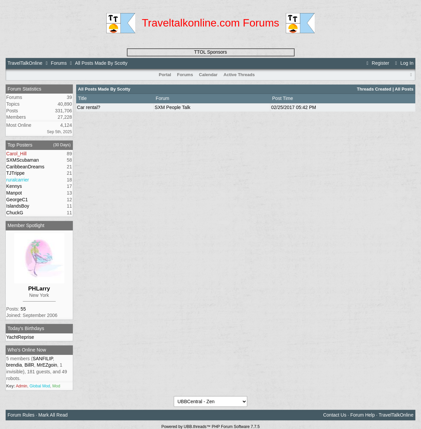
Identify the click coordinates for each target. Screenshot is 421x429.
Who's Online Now (27, 350)
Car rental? (88, 107)
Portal (165, 74)
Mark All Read (52, 415)
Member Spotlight (26, 225)
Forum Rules (21, 415)
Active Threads (239, 74)
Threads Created (374, 89)
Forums (59, 63)
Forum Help (362, 415)
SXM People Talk (172, 107)
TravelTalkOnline (25, 63)
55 (23, 309)
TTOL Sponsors (210, 52)
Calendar (208, 74)
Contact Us (334, 415)
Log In (403, 63)
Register (377, 63)
